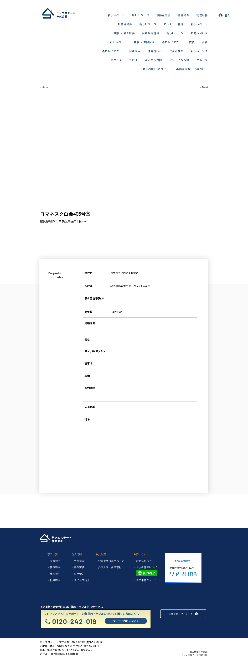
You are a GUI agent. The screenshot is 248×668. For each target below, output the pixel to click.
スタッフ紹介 (82, 580)
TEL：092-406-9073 (52, 649)
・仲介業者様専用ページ (110, 561)
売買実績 (79, 567)
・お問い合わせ (142, 561)
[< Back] (52, 87)
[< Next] (195, 87)
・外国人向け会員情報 (108, 567)
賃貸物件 (55, 567)
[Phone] (47, 621)
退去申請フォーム (146, 580)
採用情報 (79, 574)
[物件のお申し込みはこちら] (183, 568)
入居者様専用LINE (146, 567)
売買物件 (55, 561)
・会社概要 (77, 561)
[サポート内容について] (126, 621)
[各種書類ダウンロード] (183, 613)
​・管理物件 (53, 574)
